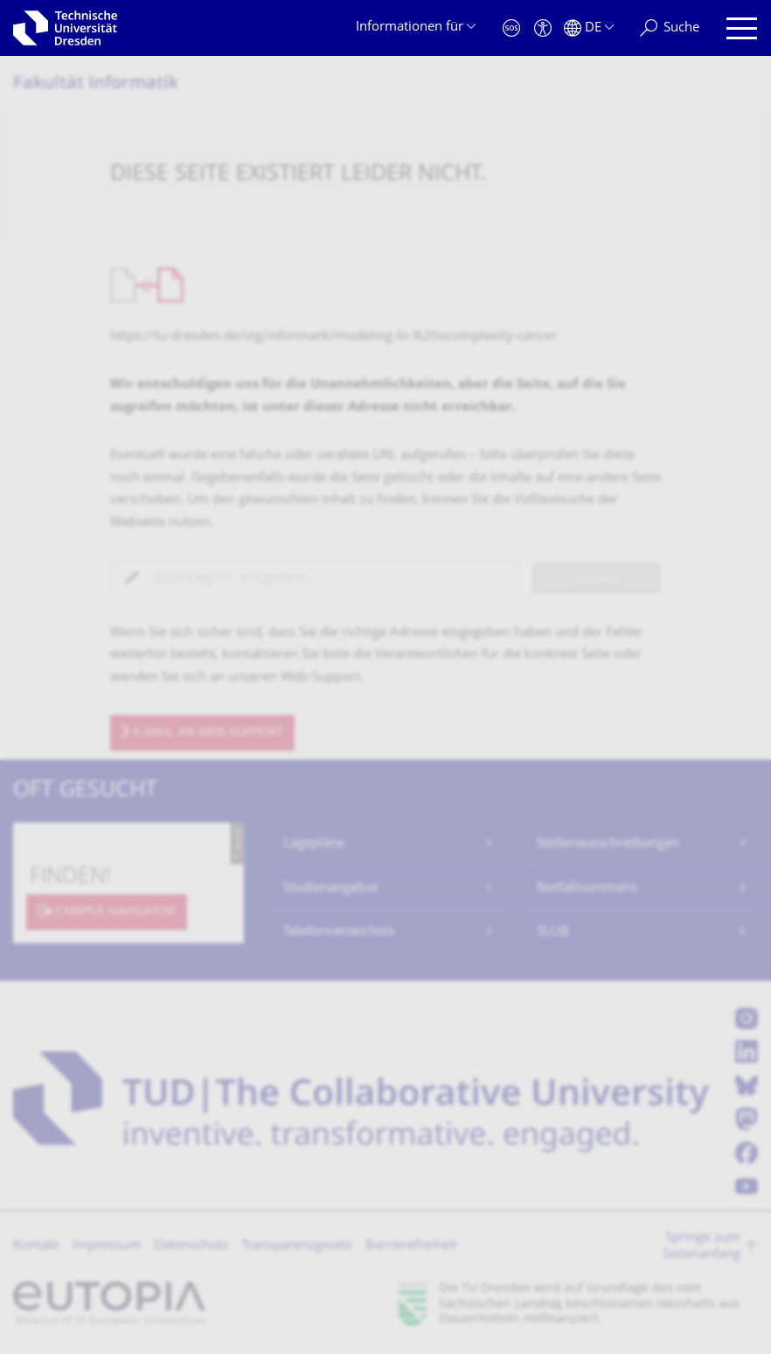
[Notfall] (511, 28)
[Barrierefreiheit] (542, 28)
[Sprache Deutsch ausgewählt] (589, 28)
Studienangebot (330, 888)
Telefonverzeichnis (338, 932)
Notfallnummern (587, 888)
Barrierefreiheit (411, 1246)
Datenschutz (191, 1246)
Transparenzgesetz (296, 1246)
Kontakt (36, 1246)
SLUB (553, 932)
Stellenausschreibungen (608, 844)
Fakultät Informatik (95, 84)
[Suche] (669, 28)
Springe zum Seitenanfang (701, 1247)
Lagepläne (313, 844)
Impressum (107, 1246)
